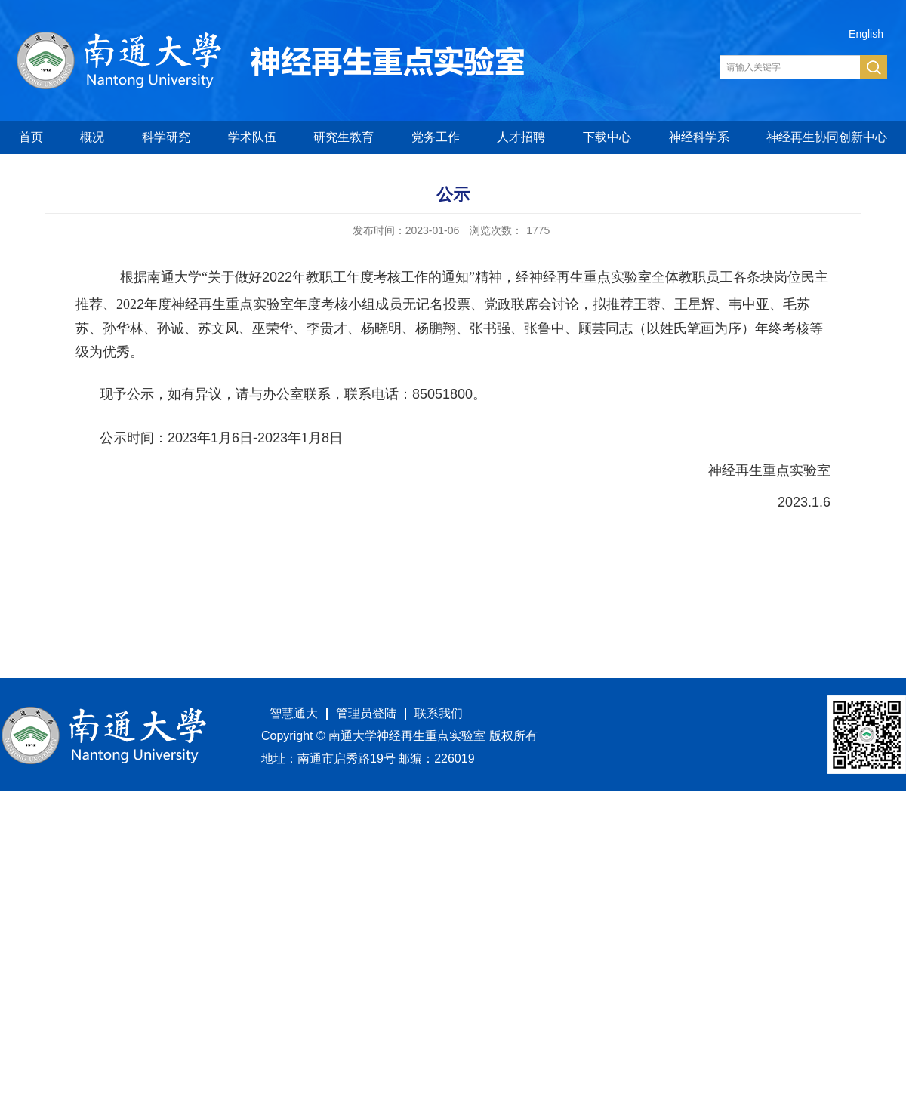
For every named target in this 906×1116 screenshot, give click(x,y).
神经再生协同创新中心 (826, 137)
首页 (31, 137)
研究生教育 (343, 137)
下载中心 (607, 137)
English (866, 34)
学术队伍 (252, 137)
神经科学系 (699, 137)
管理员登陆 (366, 713)
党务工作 (435, 137)
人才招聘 (521, 137)
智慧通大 (294, 713)
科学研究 (166, 137)
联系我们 (438, 713)
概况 (92, 137)
